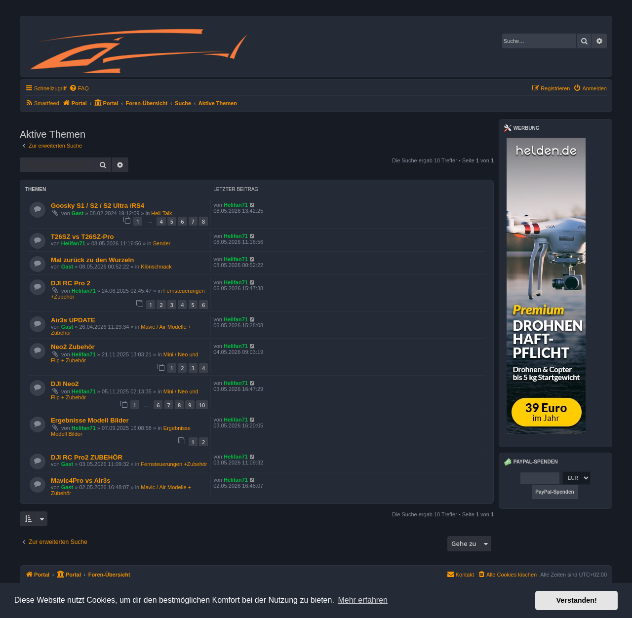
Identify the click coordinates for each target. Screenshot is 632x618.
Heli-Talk (161, 213)
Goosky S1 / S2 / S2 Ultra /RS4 (97, 205)
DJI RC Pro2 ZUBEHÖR (86, 457)
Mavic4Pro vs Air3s (80, 480)
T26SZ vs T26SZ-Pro (82, 236)
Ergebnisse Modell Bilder (90, 420)
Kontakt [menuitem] (460, 574)
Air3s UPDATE (73, 320)
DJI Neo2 (65, 383)
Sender (161, 243)
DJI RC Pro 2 (70, 283)
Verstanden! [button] (576, 600)
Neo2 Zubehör (73, 346)
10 (202, 405)
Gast (77, 213)
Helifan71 (236, 205)
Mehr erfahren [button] (363, 600)
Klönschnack (156, 267)
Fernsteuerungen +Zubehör (174, 464)
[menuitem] (79, 88)
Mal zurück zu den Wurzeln (92, 260)
